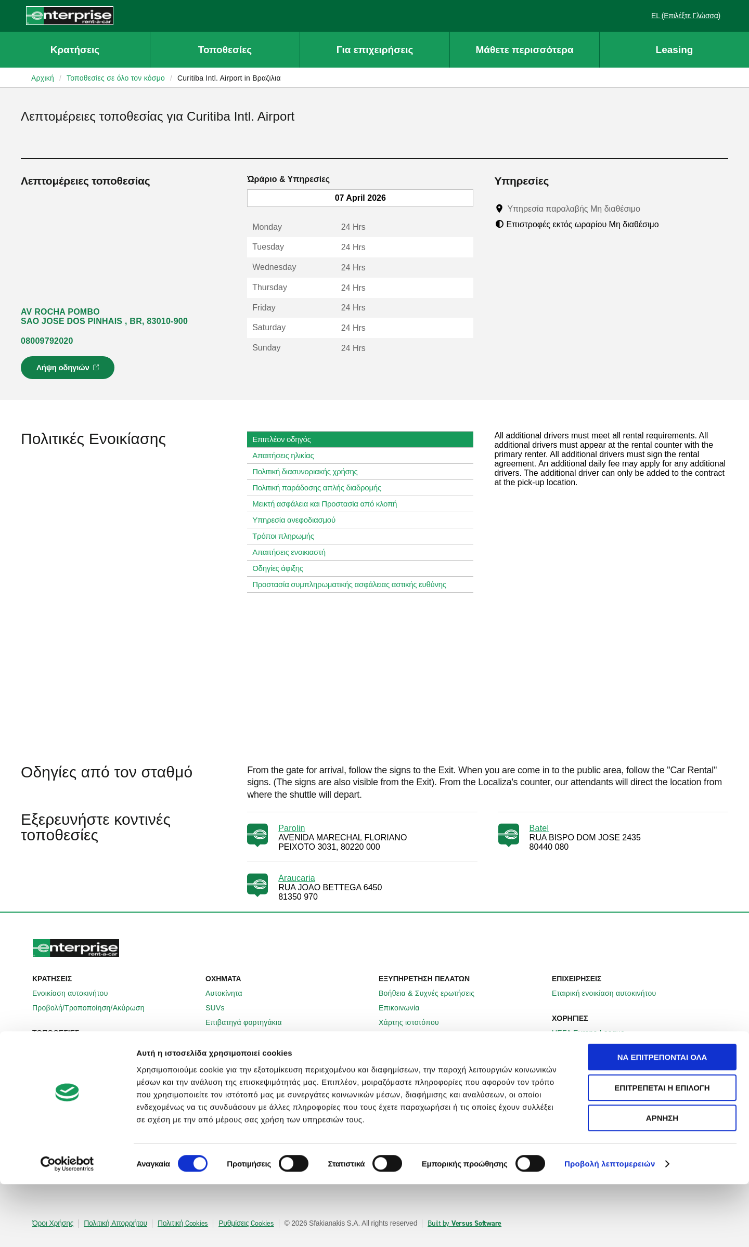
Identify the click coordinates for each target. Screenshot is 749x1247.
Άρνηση (662, 1180)
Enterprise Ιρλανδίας (245, 1062)
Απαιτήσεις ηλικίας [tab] (287, 455)
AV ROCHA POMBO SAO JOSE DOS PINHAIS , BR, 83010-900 (104, 316)
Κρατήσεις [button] (74, 49)
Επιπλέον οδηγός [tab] (285, 439)
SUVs (220, 1008)
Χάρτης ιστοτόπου (414, 1022)
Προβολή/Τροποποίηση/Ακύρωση (94, 1008)
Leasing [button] (674, 49)
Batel (539, 828)
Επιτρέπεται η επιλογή (661, 1150)
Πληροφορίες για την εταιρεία (433, 1062)
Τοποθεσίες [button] (225, 49)
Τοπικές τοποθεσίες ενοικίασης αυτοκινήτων (111, 1047)
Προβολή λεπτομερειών (609, 1226)
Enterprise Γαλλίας (242, 1091)
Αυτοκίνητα (229, 993)
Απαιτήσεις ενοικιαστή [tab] (293, 552)
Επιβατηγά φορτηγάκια (249, 1022)
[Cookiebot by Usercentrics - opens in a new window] (67, 1227)
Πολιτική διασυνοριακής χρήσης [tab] (309, 471)
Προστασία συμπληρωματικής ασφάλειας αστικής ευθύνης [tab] (353, 584)
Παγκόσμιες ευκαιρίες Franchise (438, 1091)
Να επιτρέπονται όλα (662, 1119)
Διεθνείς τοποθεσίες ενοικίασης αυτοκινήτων (111, 1062)
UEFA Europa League (594, 1033)
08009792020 (47, 340)
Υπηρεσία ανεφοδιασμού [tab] (298, 520)
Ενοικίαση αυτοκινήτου (76, 993)
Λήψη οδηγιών (69, 370)
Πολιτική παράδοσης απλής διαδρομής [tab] (321, 488)
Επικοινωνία (405, 1008)
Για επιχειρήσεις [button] (375, 49)
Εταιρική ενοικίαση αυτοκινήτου (609, 993)
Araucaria (296, 878)
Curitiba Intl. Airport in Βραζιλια (229, 78)
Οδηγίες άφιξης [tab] (282, 568)
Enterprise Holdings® (420, 1076)
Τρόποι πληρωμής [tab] (287, 536)
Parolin (291, 828)
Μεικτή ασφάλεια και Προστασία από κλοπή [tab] (328, 504)
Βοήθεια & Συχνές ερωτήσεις (432, 993)
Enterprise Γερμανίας (246, 1076)
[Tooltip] (650, 208)
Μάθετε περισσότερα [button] (524, 49)
